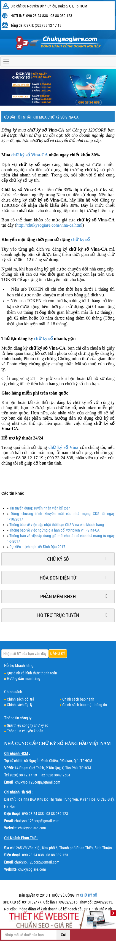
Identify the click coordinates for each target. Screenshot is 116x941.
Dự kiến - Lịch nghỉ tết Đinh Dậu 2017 (37, 547)
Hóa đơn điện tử (58, 578)
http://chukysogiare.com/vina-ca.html (49, 225)
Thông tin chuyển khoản (25, 731)
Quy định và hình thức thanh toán (32, 673)
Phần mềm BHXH (58, 596)
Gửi (63, 934)
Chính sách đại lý (20, 705)
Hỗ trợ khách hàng (18, 665)
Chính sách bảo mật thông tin (84, 705)
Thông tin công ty (17, 717)
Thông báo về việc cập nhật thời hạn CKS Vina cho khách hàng (56, 524)
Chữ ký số (58, 559)
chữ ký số (80, 239)
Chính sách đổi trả (20, 699)
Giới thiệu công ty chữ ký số (27, 725)
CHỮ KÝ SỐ (51, 743)
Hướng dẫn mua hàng (23, 678)
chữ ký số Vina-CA (29, 154)
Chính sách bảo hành (78, 699)
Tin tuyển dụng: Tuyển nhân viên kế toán (40, 508)
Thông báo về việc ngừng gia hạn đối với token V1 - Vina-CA (54, 530)
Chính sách (13, 691)
